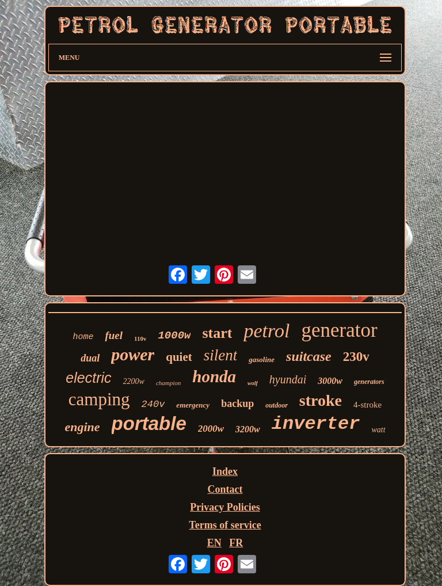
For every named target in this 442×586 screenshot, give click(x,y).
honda (214, 376)
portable (149, 423)
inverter (316, 424)
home (83, 337)
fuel (114, 335)
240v (153, 404)
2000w (211, 428)
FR (236, 543)
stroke (320, 400)
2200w (133, 381)
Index (225, 471)
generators (369, 382)
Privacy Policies (225, 507)
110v (140, 338)
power (132, 354)
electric (88, 378)
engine (82, 427)
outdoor (276, 405)
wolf (252, 383)
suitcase (309, 356)
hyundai (287, 379)
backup (237, 403)
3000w (330, 381)
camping (99, 399)
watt (378, 429)
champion (168, 382)
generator (339, 330)
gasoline (262, 359)
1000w (174, 335)
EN (214, 543)
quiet (179, 357)
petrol (266, 330)
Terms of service (225, 525)
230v (356, 356)
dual (90, 358)
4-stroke (367, 404)
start (217, 333)
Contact (224, 489)
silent (221, 355)
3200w (247, 429)
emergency (192, 405)
